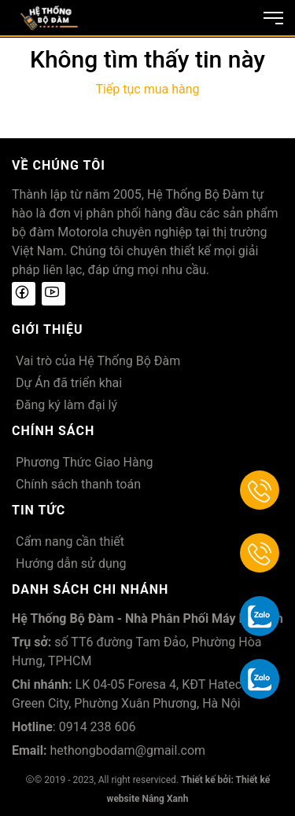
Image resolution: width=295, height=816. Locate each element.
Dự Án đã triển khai (69, 382)
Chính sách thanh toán (78, 484)
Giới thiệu (47, 329)
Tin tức (38, 510)
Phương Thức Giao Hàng (84, 462)
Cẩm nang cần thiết (70, 541)
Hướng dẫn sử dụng (71, 563)
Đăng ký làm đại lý (66, 404)
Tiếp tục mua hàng (147, 89)
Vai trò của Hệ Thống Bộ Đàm (98, 360)
